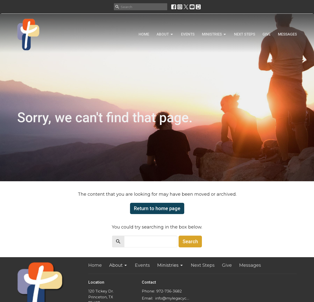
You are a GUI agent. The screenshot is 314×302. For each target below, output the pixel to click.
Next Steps (244, 34)
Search (190, 241)
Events (188, 34)
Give (266, 34)
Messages (287, 34)
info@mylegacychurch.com (172, 298)
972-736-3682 (169, 291)
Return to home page (157, 208)
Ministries (214, 34)
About (165, 34)
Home (144, 34)
